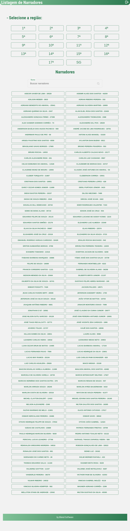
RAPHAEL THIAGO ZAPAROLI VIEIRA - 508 (92, 440)
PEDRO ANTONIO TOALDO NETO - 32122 (92, 434)
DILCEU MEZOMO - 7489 (92, 193)
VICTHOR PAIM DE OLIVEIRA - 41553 (92, 475)
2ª (51, 28)
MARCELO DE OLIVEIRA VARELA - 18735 (38, 375)
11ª (78, 45)
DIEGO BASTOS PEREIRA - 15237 (38, 193)
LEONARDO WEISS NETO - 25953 (92, 340)
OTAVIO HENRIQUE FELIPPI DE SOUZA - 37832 (38, 422)
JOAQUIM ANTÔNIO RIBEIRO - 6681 (38, 305)
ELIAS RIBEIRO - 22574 (92, 228)
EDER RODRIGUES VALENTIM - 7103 (92, 205)
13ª (23, 54)
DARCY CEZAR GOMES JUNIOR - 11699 (38, 187)
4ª (106, 28)
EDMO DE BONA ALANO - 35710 (38, 211)
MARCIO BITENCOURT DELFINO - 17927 (92, 375)
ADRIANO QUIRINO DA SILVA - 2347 (38, 111)
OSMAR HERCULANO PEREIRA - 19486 (38, 416)
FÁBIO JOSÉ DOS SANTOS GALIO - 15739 (92, 258)
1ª (23, 28)
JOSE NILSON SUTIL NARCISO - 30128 (38, 316)
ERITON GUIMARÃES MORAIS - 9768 (38, 246)
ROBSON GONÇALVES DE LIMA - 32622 (92, 445)
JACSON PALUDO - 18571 (92, 287)
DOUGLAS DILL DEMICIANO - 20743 (38, 205)
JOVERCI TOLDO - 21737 (38, 328)
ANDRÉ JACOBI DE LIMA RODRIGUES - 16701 (92, 129)
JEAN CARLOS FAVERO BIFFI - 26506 (38, 293)
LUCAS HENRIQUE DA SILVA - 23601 (92, 352)
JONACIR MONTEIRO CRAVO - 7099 (92, 305)
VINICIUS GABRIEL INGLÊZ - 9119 (92, 481)
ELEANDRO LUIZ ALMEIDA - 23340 (92, 223)
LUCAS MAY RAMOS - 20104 (38, 357)
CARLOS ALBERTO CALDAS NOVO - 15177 (92, 152)
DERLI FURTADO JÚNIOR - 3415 (92, 187)
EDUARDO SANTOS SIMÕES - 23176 (38, 223)
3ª (78, 28)
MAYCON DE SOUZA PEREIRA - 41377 (92, 393)
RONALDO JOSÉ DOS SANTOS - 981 (38, 451)
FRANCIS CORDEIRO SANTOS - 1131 (38, 269)
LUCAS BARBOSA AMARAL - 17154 (92, 346)
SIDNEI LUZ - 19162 (92, 451)
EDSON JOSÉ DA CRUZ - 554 (92, 211)
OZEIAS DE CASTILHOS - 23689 (38, 428)
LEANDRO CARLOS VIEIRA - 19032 (38, 340)
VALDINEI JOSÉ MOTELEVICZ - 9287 (92, 469)
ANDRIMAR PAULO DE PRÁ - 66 (38, 135)
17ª (51, 62)
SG (78, 62)
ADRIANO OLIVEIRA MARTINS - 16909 (92, 105)
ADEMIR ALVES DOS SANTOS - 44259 (92, 94)
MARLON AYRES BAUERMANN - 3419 (92, 387)
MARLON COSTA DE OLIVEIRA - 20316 (38, 393)
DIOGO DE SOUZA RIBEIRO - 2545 (38, 199)
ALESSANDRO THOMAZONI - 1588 (92, 117)
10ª (51, 45)
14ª (51, 54)
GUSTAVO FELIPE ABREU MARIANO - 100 (92, 281)
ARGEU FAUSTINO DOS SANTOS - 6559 (38, 140)
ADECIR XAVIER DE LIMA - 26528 (37, 94)
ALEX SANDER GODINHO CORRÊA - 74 (38, 123)
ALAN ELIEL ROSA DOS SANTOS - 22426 (92, 111)
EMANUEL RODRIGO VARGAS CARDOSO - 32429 (38, 240)
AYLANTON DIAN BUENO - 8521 (92, 140)
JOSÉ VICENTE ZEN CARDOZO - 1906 (92, 322)
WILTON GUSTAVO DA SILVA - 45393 (92, 492)
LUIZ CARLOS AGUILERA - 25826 (38, 363)
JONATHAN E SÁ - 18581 (38, 311)
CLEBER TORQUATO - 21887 (38, 176)
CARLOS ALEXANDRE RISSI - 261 (38, 158)
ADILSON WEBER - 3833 (38, 99)
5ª (23, 37)
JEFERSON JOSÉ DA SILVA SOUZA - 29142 (37, 299)
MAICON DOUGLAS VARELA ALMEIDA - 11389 (38, 369)
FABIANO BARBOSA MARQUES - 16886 (38, 258)
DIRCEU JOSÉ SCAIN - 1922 (92, 199)
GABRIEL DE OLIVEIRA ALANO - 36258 (92, 269)
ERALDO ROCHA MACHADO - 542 (92, 240)
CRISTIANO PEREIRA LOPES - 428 (92, 182)
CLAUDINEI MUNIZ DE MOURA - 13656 (38, 170)
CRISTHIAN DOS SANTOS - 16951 (38, 182)
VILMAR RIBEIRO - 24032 (38, 481)
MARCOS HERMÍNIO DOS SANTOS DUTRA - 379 (38, 381)
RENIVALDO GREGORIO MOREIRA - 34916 (38, 445)
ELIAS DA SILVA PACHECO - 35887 (38, 228)
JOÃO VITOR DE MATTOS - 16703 (92, 299)
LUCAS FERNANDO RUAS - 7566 (38, 352)
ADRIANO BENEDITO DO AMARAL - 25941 (38, 105)
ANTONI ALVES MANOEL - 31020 (92, 135)
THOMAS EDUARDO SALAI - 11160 (38, 463)
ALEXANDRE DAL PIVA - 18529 (92, 123)
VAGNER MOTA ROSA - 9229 (92, 463)
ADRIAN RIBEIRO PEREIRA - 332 (92, 99)
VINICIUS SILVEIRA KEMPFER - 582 (37, 486)
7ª (78, 37)
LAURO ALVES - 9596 (92, 334)
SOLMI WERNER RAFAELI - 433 (92, 457)
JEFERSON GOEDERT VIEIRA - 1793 (92, 293)
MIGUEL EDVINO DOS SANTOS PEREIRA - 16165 (92, 398)
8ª (106, 37)
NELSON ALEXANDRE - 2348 (38, 404)
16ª (106, 54)
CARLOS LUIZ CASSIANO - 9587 (92, 158)
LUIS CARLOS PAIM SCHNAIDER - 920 (92, 357)
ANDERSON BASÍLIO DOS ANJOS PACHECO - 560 (37, 129)
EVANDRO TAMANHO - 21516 (38, 252)
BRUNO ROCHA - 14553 (38, 152)
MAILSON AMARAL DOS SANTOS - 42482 (92, 369)
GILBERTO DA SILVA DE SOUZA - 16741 (38, 281)
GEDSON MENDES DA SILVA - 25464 (38, 275)
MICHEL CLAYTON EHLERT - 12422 (38, 398)
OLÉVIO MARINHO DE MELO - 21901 (38, 410)
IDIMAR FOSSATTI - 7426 (38, 287)
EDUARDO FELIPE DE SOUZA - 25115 (38, 217)
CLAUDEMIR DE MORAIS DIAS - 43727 (92, 164)
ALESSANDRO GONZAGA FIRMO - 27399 (38, 117)
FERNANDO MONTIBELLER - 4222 (92, 264)
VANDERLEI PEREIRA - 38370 (38, 475)
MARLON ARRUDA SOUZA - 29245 (38, 387)
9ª (23, 45)
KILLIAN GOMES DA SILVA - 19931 (38, 334)
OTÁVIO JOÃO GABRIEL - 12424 (92, 422)
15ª (78, 54)
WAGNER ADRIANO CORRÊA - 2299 (92, 486)
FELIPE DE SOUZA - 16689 (38, 264)
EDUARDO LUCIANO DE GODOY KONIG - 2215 (92, 217)
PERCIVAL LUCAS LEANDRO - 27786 (38, 440)
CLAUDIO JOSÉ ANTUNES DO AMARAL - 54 (92, 170)
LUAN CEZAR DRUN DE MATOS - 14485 (38, 346)
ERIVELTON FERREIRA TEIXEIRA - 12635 (92, 246)
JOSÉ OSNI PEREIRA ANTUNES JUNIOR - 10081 (92, 316)
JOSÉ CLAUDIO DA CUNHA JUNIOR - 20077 (92, 311)
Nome (33, 80)
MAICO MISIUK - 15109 (92, 363)
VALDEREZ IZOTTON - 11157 (38, 469)
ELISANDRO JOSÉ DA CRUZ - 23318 (38, 234)
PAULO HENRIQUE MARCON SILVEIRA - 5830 (37, 434)
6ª (51, 37)
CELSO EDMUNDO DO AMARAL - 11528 (38, 164)
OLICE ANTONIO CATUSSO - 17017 (92, 410)
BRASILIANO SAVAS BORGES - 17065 (37, 146)
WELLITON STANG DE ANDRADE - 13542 (38, 492)
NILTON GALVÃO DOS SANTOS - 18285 (92, 404)
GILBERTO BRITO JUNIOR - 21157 (92, 275)
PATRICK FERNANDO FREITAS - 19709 (92, 428)
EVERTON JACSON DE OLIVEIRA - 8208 (92, 252)
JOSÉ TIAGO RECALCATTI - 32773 (38, 322)
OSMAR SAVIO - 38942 (92, 416)
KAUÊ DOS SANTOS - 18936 (92, 328)
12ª (106, 45)
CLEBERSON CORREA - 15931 (92, 176)
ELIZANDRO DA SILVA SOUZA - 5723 (92, 234)
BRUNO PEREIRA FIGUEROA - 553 (92, 146)
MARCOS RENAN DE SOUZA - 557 (92, 381)
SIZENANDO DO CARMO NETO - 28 (38, 457)
